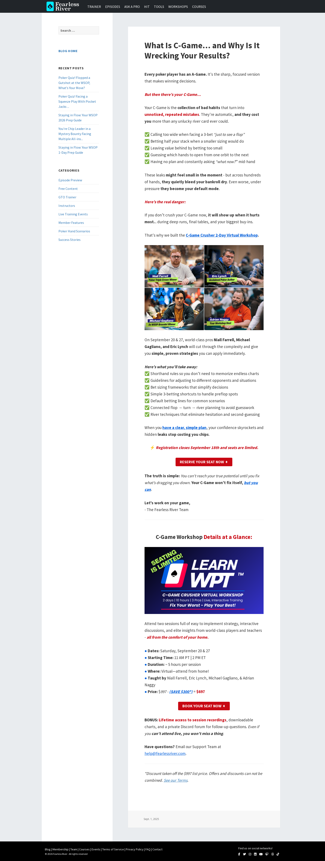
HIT (147, 6)
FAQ (147, 849)
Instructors (66, 205)
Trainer (94, 6)
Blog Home (68, 51)
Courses (199, 6)
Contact (157, 849)
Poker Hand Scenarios (74, 231)
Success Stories (69, 239)
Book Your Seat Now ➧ (204, 705)
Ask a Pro (132, 6)
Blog (48, 849)
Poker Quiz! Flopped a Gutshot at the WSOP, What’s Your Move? (74, 82)
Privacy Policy (134, 849)
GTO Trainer (67, 197)
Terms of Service (113, 849)
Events (96, 849)
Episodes (112, 6)
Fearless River (64, 6)
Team (73, 849)
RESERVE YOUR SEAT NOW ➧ (204, 461)
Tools (159, 6)
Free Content (68, 188)
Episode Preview (70, 180)
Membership (60, 849)
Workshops (178, 6)
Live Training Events (73, 214)
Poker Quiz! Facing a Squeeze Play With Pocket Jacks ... (77, 101)
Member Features (71, 222)
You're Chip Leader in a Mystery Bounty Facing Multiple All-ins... (74, 133)
